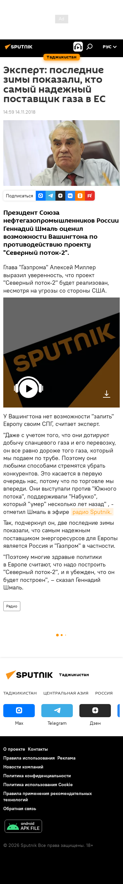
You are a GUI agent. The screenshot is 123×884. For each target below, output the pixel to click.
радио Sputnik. (92, 512)
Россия (104, 693)
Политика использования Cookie (38, 784)
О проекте (14, 749)
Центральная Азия (66, 693)
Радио (11, 606)
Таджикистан (20, 693)
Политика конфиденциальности (37, 776)
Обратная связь (19, 808)
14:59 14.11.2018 (19, 112)
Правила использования (29, 758)
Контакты (38, 749)
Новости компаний (23, 767)
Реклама (66, 758)
